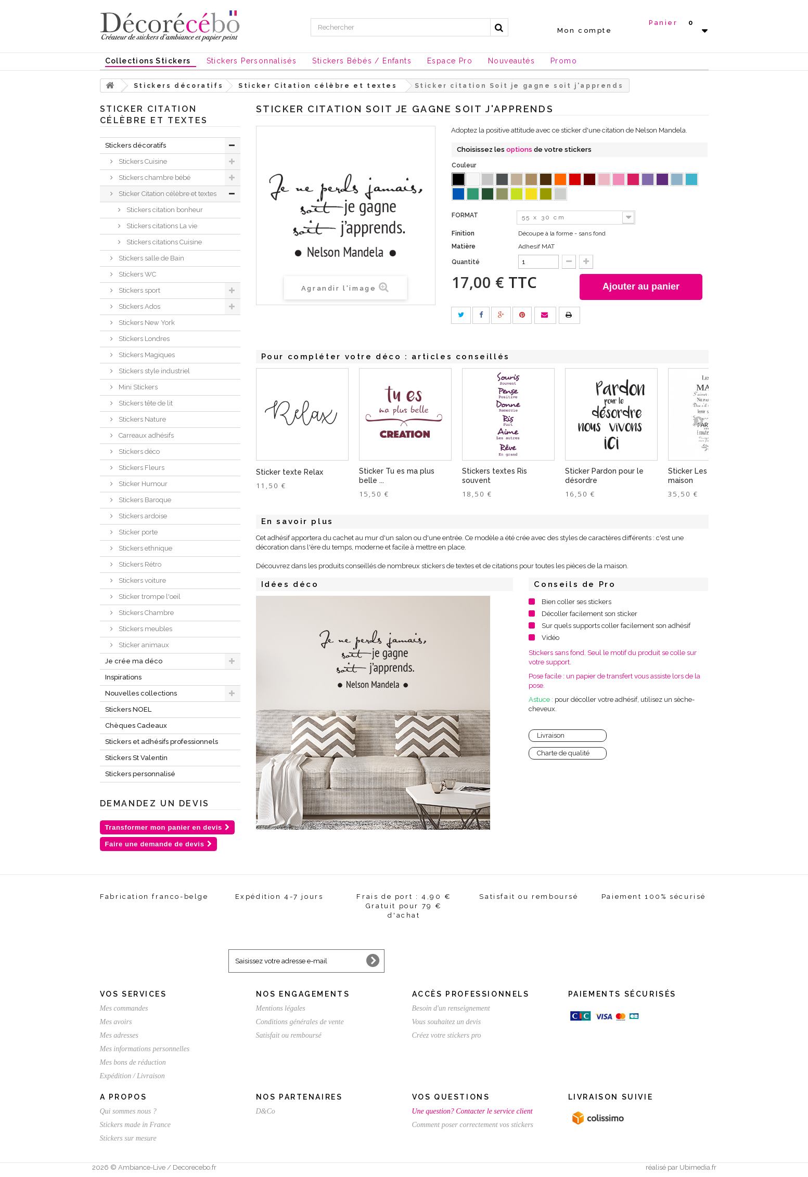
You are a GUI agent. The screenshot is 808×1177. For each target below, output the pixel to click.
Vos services (133, 994)
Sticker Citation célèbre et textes (166, 194)
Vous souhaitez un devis (446, 1022)
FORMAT (466, 215)
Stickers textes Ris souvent (494, 476)
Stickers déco (138, 451)
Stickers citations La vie (161, 226)
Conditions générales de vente (300, 1022)
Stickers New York (146, 322)
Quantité (466, 262)
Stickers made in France (135, 1125)
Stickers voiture (141, 580)
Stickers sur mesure (128, 1138)
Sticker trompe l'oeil (149, 596)
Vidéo (550, 638)
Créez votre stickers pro (446, 1035)
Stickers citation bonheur (164, 210)
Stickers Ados (138, 306)
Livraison (551, 735)
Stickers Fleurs (140, 468)
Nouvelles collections (141, 693)
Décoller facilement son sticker (589, 614)
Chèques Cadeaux (136, 725)
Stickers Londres (143, 339)
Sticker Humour (142, 484)
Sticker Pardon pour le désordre (604, 476)
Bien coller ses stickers (576, 602)
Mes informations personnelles (145, 1049)
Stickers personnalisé (140, 774)
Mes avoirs (116, 1022)
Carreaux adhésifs (145, 435)
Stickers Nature (141, 419)
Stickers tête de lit (145, 403)
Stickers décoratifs (135, 145)
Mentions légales (280, 1008)
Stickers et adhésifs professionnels (161, 742)
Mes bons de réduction (133, 1062)
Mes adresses (119, 1035)
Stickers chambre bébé (153, 177)
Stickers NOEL (128, 709)
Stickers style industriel (153, 371)
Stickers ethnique (144, 548)
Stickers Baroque (144, 500)
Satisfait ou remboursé (289, 1035)
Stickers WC (136, 274)
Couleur (465, 165)
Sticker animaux (143, 645)
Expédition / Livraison (132, 1076)
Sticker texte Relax (289, 472)
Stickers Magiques (146, 355)
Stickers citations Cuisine (163, 242)
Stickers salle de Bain (150, 258)
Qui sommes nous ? (128, 1111)
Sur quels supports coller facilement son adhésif (616, 626)
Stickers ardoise (142, 516)
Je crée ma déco (133, 661)
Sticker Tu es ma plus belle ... (396, 476)
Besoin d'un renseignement (451, 1008)
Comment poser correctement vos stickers (473, 1125)
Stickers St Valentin (136, 758)
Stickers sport (138, 290)
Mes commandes (124, 1008)
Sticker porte (137, 532)
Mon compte (584, 30)
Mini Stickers (137, 387)
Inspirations (123, 677)
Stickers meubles (144, 629)
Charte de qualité (563, 753)
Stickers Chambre (145, 613)
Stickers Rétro (139, 564)
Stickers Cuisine (142, 161)
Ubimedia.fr (697, 1167)
